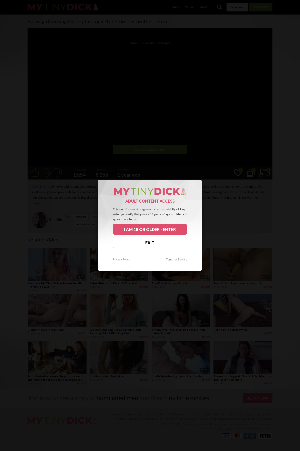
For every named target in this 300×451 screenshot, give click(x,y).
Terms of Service (176, 259)
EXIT (149, 242)
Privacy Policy (121, 259)
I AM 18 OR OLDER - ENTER (150, 229)
